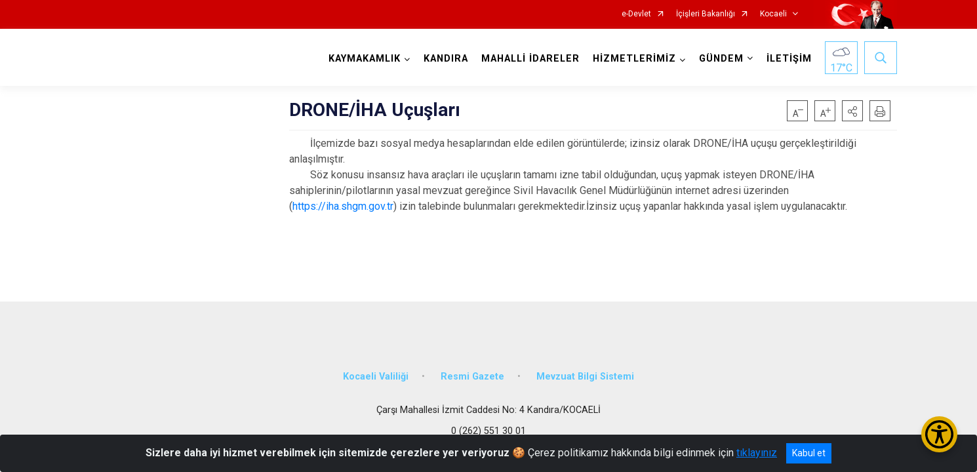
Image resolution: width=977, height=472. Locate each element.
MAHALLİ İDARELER (530, 58)
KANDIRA (446, 58)
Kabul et (809, 453)
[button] (852, 110)
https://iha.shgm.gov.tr (342, 206)
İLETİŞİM (789, 58)
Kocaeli (773, 14)
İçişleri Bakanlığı (705, 14)
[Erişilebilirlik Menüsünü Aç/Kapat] (939, 434)
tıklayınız (756, 452)
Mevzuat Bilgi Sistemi (585, 375)
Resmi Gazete (472, 375)
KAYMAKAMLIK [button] (365, 58)
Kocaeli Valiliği (376, 375)
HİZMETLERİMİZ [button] (634, 58)
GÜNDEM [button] (721, 58)
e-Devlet (636, 14)
